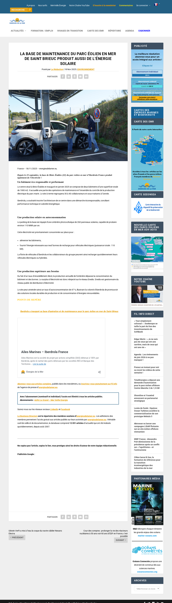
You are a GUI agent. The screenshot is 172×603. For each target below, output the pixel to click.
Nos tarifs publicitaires (71, 599)
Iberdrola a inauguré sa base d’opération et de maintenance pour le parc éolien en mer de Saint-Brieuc (69, 307)
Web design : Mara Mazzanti (20, 599)
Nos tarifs (42, 5)
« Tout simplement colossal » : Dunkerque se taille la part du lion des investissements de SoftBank (146, 322)
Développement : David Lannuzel (47, 599)
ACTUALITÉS (17, 26)
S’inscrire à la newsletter (104, 5)
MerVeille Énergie (58, 5)
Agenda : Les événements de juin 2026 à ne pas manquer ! (146, 353)
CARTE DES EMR (95, 26)
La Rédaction (57, 65)
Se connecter (142, 5)
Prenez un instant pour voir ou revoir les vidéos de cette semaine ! (147, 365)
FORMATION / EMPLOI (42, 26)
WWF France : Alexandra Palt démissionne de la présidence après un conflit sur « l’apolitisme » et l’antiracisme (146, 440)
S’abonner (144, 26)
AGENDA (129, 26)
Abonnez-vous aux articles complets (34, 379)
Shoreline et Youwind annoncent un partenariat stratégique (146, 394)
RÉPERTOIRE (114, 26)
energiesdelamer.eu (48, 383)
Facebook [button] (65, 405)
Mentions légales (90, 599)
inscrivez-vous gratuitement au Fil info (99, 379)
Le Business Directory (27, 412)
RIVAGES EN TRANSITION (70, 26)
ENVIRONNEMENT (86, 65)
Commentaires (126, 5)
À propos (31, 5)
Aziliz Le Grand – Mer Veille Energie (51, 396)
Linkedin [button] (54, 405)
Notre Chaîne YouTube (79, 5)
